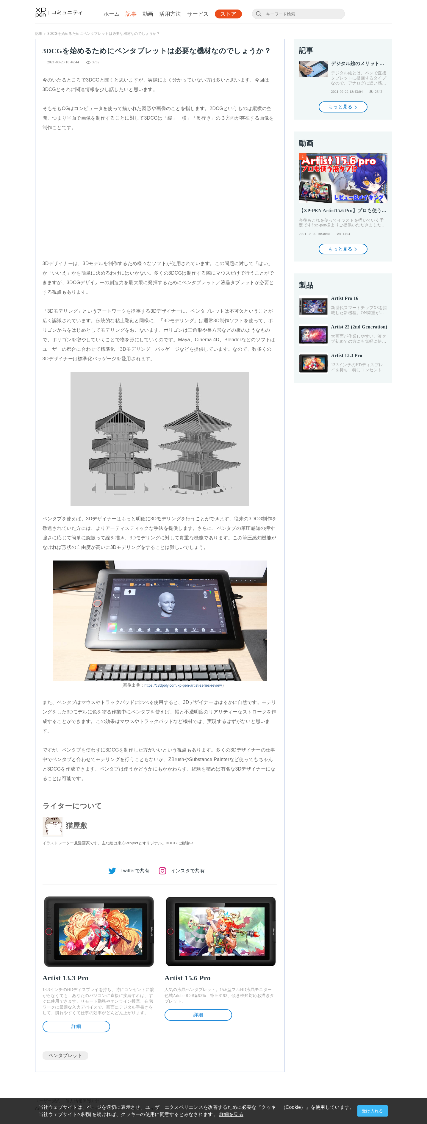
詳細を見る (231, 1114)
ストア (228, 14)
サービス (198, 14)
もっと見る (343, 106)
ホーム (112, 14)
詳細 (76, 1026)
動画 (148, 14)
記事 (131, 14)
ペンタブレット (65, 1055)
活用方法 (170, 14)
